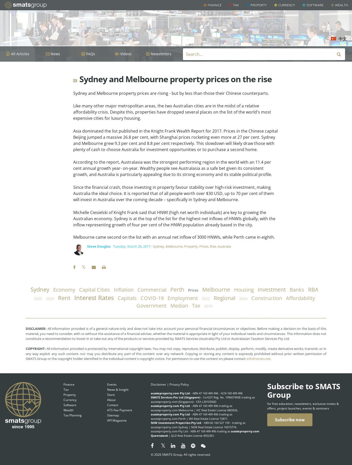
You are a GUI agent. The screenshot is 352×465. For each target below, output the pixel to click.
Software (315, 5)
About (111, 400)
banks (297, 289)
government (151, 305)
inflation (124, 289)
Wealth (341, 5)
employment (183, 298)
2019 (208, 306)
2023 (50, 298)
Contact (112, 405)
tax (196, 305)
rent (64, 298)
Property (259, 5)
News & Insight (117, 389)
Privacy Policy (179, 384)
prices (193, 290)
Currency (286, 5)
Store (111, 395)
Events (112, 384)
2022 (206, 298)
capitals (127, 298)
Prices (203, 246)
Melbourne (174, 246)
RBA (313, 289)
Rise (213, 246)
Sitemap (113, 415)
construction (266, 298)
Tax (236, 5)
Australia (224, 246)
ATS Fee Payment (119, 410)
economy (64, 289)
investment (272, 289)
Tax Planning (72, 415)
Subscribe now (290, 420)
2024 (243, 298)
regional (224, 298)
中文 (343, 39)
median (179, 305)
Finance (214, 5)
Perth (177, 289)
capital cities (94, 289)
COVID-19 (152, 298)
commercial (151, 289)
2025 (38, 298)
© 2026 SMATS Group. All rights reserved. (181, 454)
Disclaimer (158, 384)
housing (244, 289)
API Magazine (117, 420)
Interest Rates (94, 298)
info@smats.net (258, 358)
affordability (300, 298)
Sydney (158, 246)
